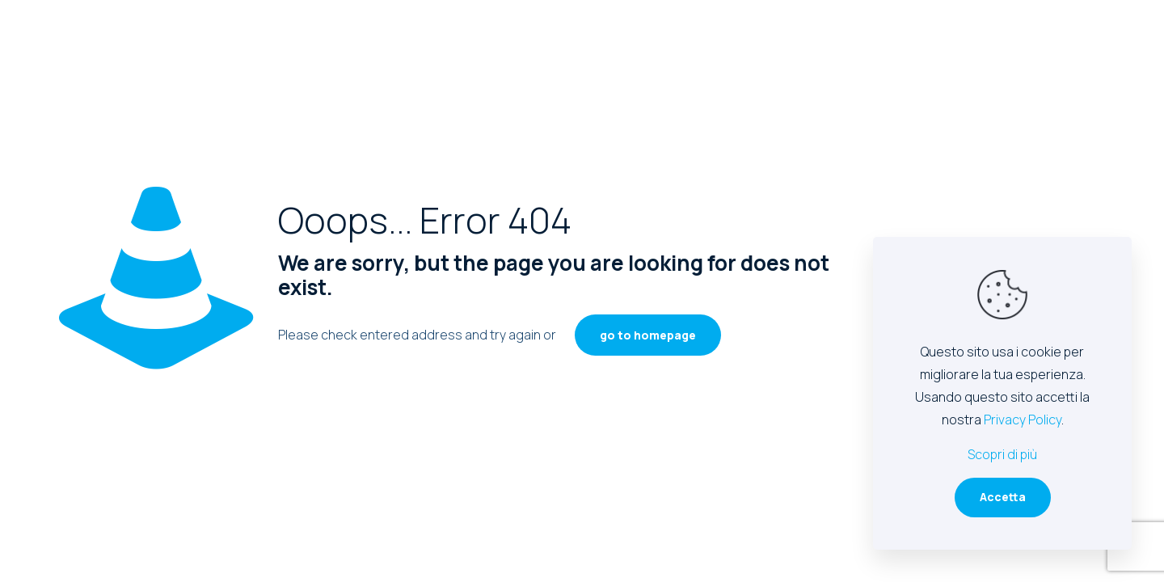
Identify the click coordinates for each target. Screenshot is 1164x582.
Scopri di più (1002, 454)
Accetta (1003, 496)
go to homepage (648, 335)
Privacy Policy (1022, 419)
